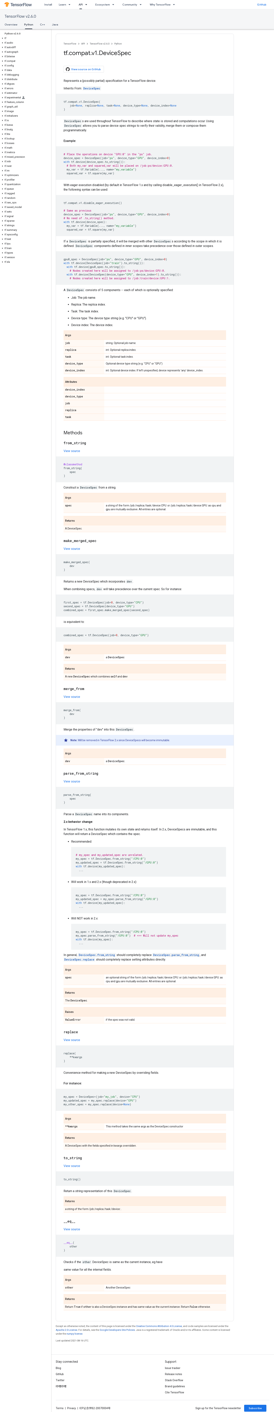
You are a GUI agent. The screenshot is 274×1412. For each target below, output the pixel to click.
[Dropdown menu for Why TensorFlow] (175, 4)
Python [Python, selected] (28, 24)
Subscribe (255, 1408)
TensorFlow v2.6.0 (20, 16)
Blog (58, 1368)
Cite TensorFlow (174, 1392)
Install (48, 4)
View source (72, 451)
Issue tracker (172, 1368)
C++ (42, 24)
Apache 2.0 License (66, 1329)
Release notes (173, 1374)
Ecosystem (102, 4)
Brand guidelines (175, 1386)
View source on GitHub (83, 69)
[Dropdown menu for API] (87, 4)
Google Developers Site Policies (117, 1329)
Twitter (60, 1380)
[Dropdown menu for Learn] (70, 4)
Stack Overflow (174, 1380)
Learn (62, 4)
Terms (60, 1408)
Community (129, 4)
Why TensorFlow (160, 4)
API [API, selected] (81, 4)
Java (55, 24)
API (83, 43)
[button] (25, 38)
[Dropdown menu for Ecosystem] (114, 4)
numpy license (74, 1333)
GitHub (261, 4)
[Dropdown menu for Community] (141, 4)
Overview (11, 24)
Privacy (71, 1408)
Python (118, 43)
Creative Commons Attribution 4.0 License (159, 1326)
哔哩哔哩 (61, 1386)
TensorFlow (70, 43)
